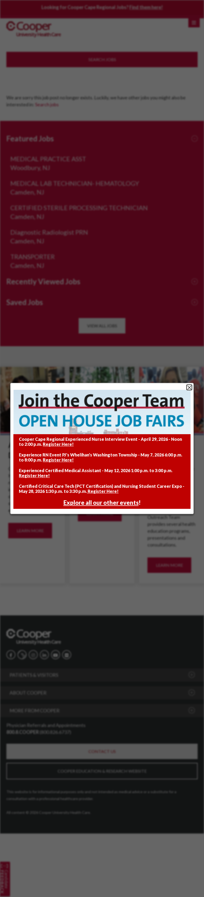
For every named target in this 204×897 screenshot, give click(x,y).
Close (189, 387)
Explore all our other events (101, 502)
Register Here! (58, 444)
